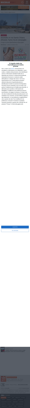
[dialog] (15, 204)
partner (12, 68)
